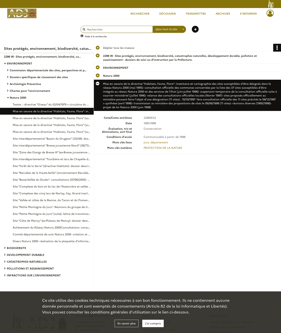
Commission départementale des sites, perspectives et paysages (49, 70)
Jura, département (156, 142)
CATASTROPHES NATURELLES (27, 261)
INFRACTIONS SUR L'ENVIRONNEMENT (34, 275)
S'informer (248, 13)
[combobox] (169, 29)
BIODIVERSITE (16, 248)
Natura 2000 (18, 97)
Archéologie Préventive (25, 84)
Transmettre (196, 13)
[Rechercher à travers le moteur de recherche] (118, 29)
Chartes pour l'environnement (30, 91)
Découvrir (167, 13)
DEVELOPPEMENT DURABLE (25, 255)
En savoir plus (126, 323)
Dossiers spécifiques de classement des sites (39, 77)
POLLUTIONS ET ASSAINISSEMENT (30, 268)
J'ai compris (153, 323)
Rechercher (140, 13)
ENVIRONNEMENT (19, 63)
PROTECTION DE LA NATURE (163, 148)
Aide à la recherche (96, 36)
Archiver (223, 13)
